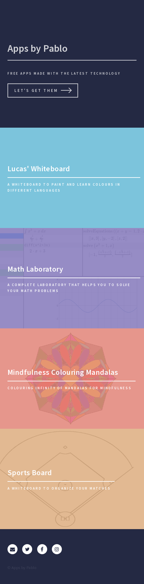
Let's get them (36, 90)
